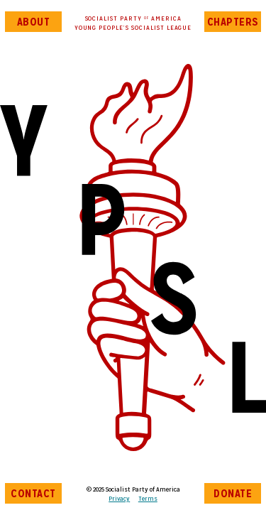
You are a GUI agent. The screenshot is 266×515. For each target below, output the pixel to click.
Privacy (119, 498)
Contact (33, 493)
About (33, 21)
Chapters (233, 21)
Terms (147, 498)
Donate (233, 493)
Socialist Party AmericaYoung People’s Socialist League (133, 22)
